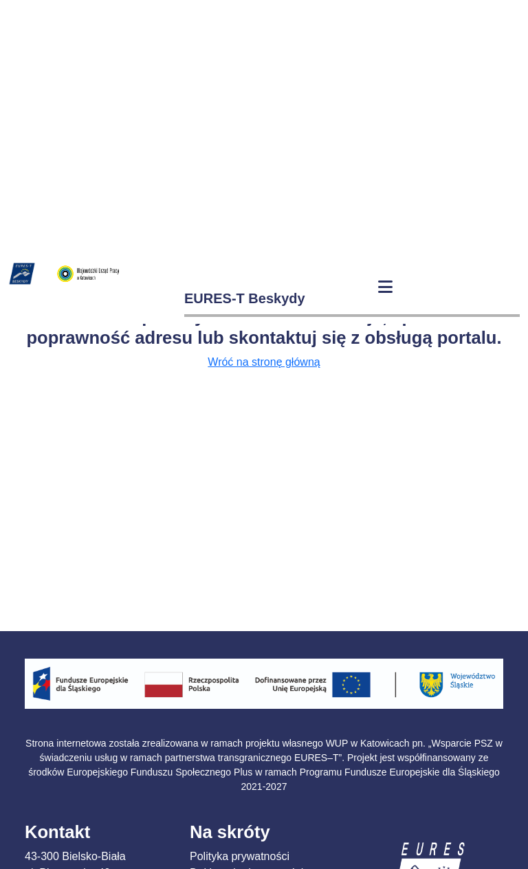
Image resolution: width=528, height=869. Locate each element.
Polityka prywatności (239, 856)
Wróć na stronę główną (264, 362)
